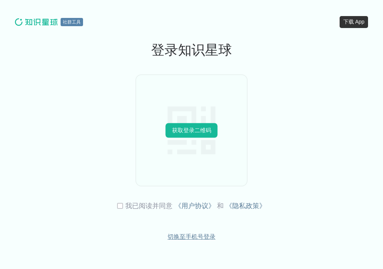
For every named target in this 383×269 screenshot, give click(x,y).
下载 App (354, 22)
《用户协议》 (195, 206)
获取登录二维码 (191, 130)
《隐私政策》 (246, 206)
